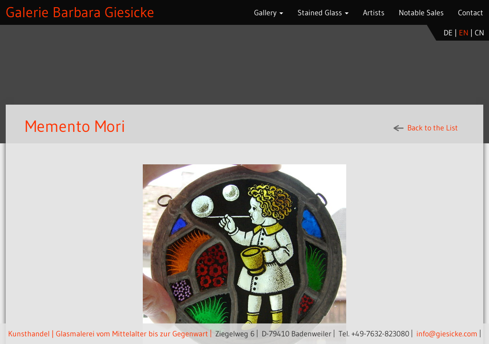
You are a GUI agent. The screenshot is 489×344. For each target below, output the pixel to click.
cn (479, 32)
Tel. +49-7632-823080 (374, 333)
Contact (470, 12)
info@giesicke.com (447, 333)
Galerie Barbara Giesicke (80, 12)
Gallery (268, 12)
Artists (373, 12)
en (463, 32)
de (448, 32)
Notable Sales (421, 12)
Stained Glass (323, 12)
